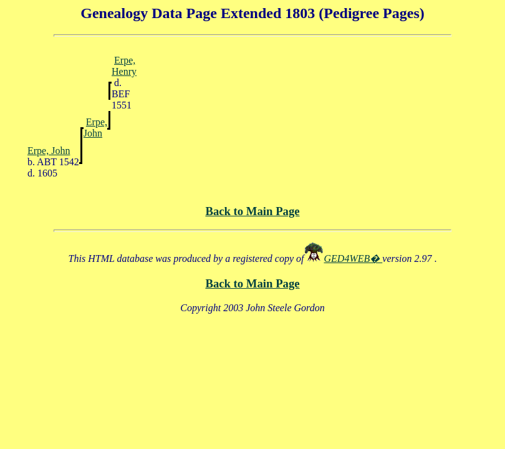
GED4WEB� (353, 258)
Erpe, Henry (124, 66)
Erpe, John (95, 127)
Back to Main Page (252, 211)
